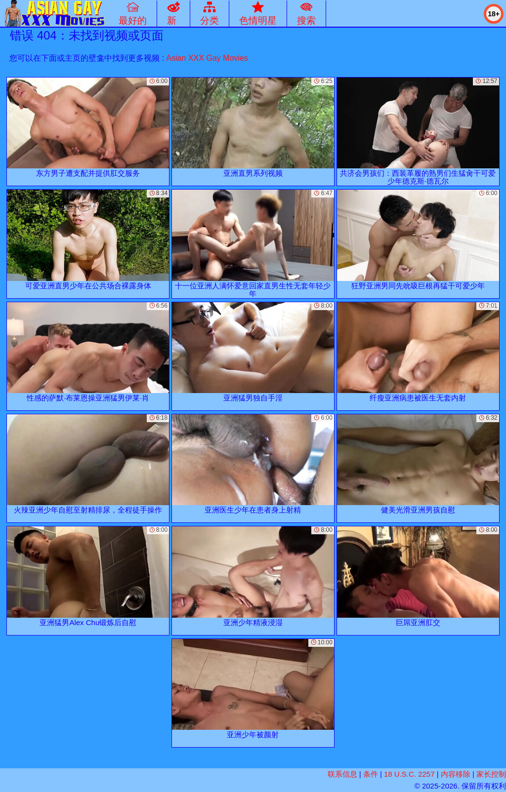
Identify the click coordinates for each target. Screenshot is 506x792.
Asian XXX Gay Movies (207, 58)
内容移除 (455, 774)
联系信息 (342, 774)
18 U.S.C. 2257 (409, 774)
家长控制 (491, 774)
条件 (370, 774)
